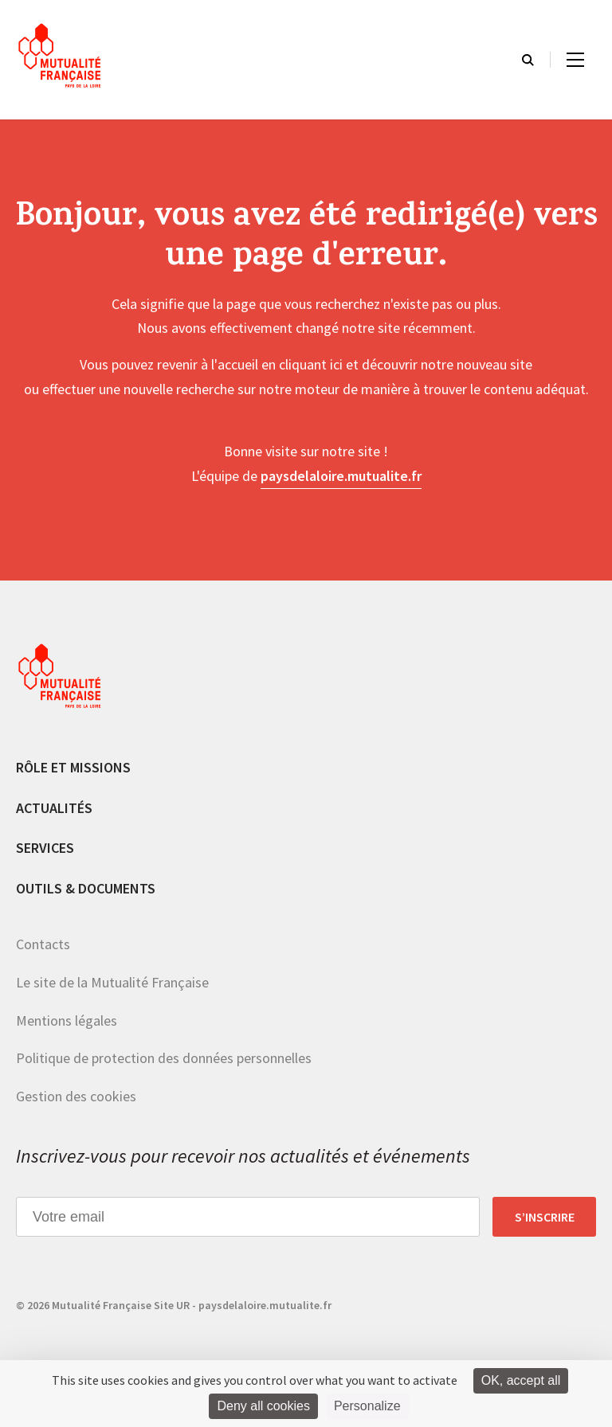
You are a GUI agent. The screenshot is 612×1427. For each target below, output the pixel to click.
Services (45, 848)
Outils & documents (85, 888)
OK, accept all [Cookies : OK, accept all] (521, 1380)
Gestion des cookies (76, 1096)
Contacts (43, 944)
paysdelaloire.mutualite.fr (341, 476)
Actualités (54, 808)
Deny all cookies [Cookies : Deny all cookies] (263, 1406)
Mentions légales (66, 1020)
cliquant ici (311, 364)
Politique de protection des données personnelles (164, 1058)
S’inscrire (545, 1217)
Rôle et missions (73, 767)
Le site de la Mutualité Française (112, 982)
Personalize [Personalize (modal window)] (367, 1406)
